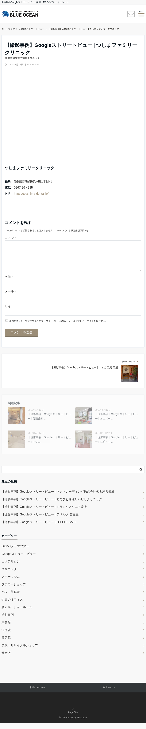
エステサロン (11, 567)
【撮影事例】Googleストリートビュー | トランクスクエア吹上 (44, 513)
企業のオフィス (12, 605)
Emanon (82, 723)
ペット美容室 (11, 598)
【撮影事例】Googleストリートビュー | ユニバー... (116, 422)
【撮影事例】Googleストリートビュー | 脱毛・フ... (116, 445)
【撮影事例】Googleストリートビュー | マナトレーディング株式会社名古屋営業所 (58, 497)
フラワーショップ (14, 590)
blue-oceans (33, 64)
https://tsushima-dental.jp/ (31, 193)
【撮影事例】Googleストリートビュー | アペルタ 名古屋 (40, 520)
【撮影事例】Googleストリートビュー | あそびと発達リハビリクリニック (52, 505)
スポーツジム (11, 582)
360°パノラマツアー (15, 552)
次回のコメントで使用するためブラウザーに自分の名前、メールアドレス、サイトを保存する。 (58, 327)
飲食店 (6, 659)
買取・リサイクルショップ (20, 651)
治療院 (6, 636)
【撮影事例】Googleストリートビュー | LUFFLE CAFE (39, 528)
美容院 (6, 643)
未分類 (6, 628)
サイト (9, 312)
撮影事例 (8, 621)
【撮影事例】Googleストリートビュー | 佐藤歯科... (49, 422)
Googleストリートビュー (19, 560)
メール (10, 297)
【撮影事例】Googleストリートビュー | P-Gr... (49, 445)
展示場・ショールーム (17, 613)
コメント (11, 237)
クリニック (9, 575)
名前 (9, 282)
